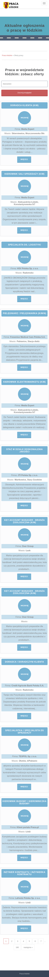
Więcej (24, 159)
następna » (28, 947)
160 (17, 947)
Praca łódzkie (7, 55)
